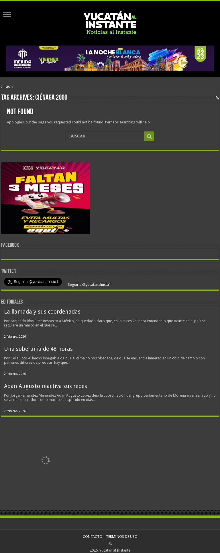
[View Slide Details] (45, 199)
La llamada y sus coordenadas (42, 311)
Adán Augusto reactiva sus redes (45, 386)
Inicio (5, 86)
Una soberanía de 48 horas (38, 349)
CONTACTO (92, 536)
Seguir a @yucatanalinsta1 (89, 284)
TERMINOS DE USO (122, 536)
